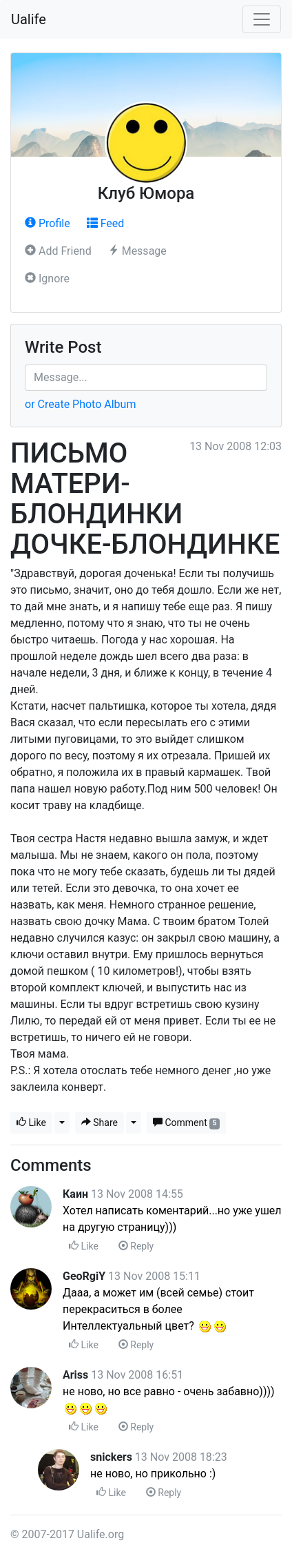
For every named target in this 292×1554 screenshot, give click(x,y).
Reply (136, 1246)
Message (137, 251)
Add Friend (58, 251)
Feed (106, 223)
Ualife (28, 19)
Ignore (47, 278)
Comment (186, 1123)
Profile (47, 223)
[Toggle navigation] (261, 19)
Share (99, 1122)
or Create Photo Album (80, 404)
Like (31, 1122)
